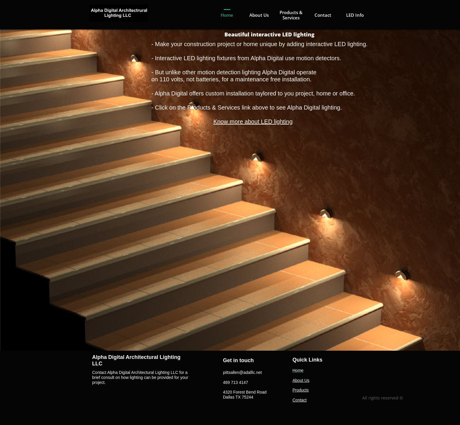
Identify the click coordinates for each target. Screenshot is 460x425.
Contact (299, 400)
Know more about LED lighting (252, 121)
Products (300, 390)
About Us (301, 380)
